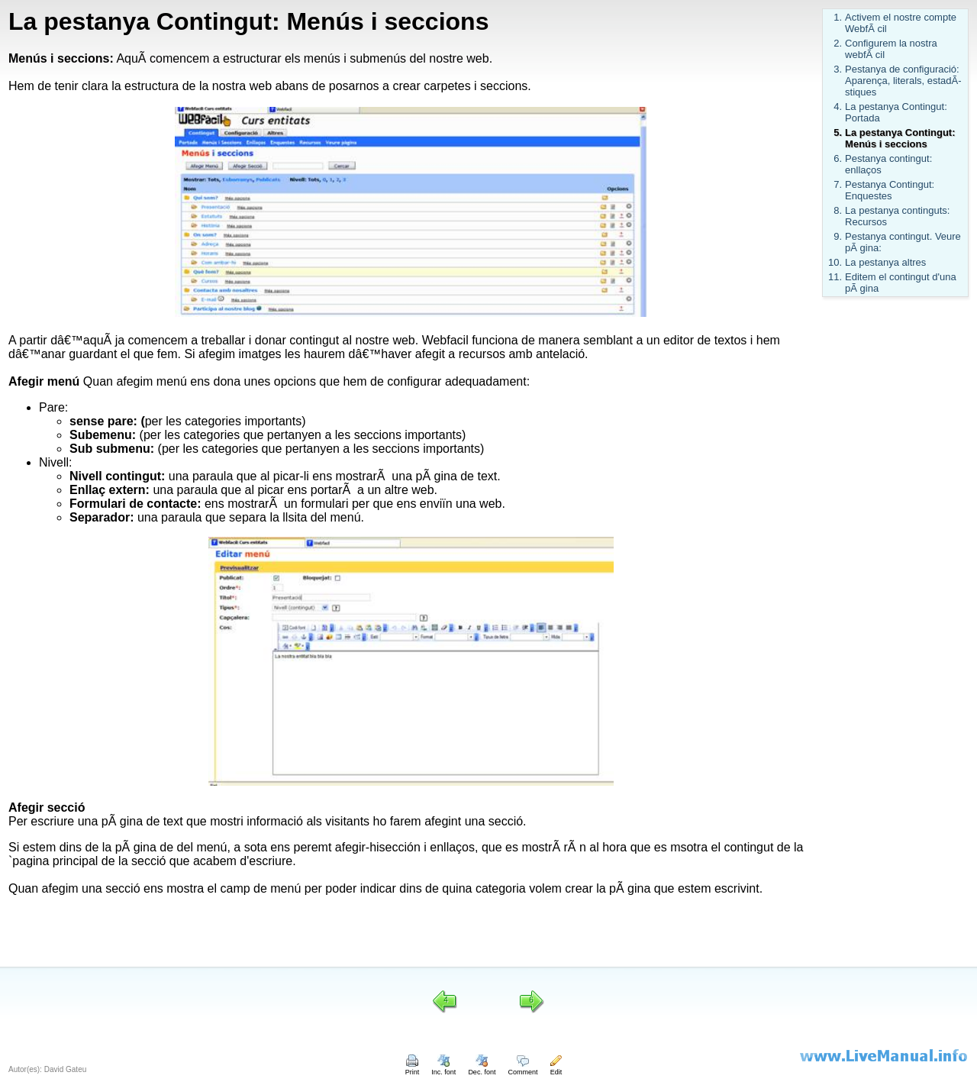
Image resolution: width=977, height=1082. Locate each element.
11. (835, 277)
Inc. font (443, 1068)
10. (835, 262)
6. (838, 158)
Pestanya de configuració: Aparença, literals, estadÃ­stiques (903, 80)
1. (838, 17)
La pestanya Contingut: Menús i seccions (900, 138)
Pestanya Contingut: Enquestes (889, 190)
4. (838, 106)
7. (838, 184)
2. (838, 43)
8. (838, 210)
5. (838, 132)
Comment (522, 1068)
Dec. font (481, 1068)
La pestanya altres (885, 262)
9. (838, 236)
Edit (556, 1068)
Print (412, 1068)
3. (838, 69)
